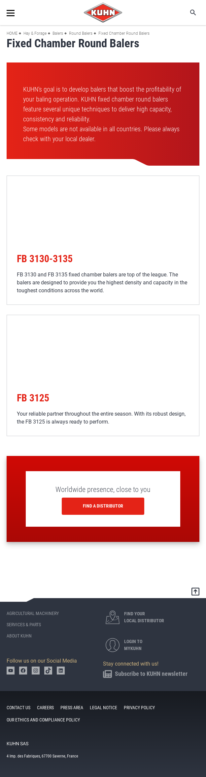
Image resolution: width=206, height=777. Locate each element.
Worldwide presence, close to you (103, 489)
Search (188, 12)
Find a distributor (103, 506)
